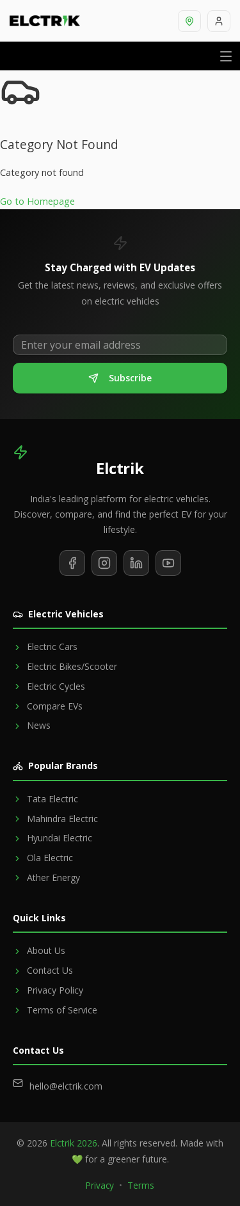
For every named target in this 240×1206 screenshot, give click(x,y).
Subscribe (120, 378)
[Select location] (189, 21)
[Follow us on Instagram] (104, 563)
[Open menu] (226, 56)
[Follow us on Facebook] (72, 563)
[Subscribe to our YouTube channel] (168, 563)
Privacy (100, 1185)
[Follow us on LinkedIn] (136, 563)
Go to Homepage (37, 201)
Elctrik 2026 (73, 1143)
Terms (140, 1185)
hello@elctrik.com (65, 1086)
